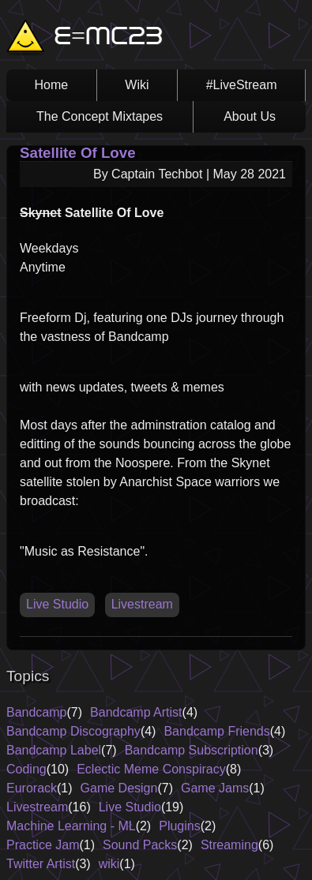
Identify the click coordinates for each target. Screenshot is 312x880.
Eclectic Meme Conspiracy (151, 769)
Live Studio (57, 604)
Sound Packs (140, 845)
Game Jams (215, 788)
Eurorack (31, 788)
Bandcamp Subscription (191, 750)
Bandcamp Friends (216, 731)
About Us (250, 116)
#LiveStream (241, 85)
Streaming (229, 845)
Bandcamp (36, 712)
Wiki (136, 85)
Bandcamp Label (53, 750)
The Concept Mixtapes (99, 116)
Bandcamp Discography (73, 731)
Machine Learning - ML (71, 826)
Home (52, 85)
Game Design (119, 788)
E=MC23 (108, 38)
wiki (109, 864)
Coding (26, 769)
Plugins (179, 826)
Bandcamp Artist (136, 712)
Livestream (142, 604)
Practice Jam (42, 845)
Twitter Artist (40, 864)
